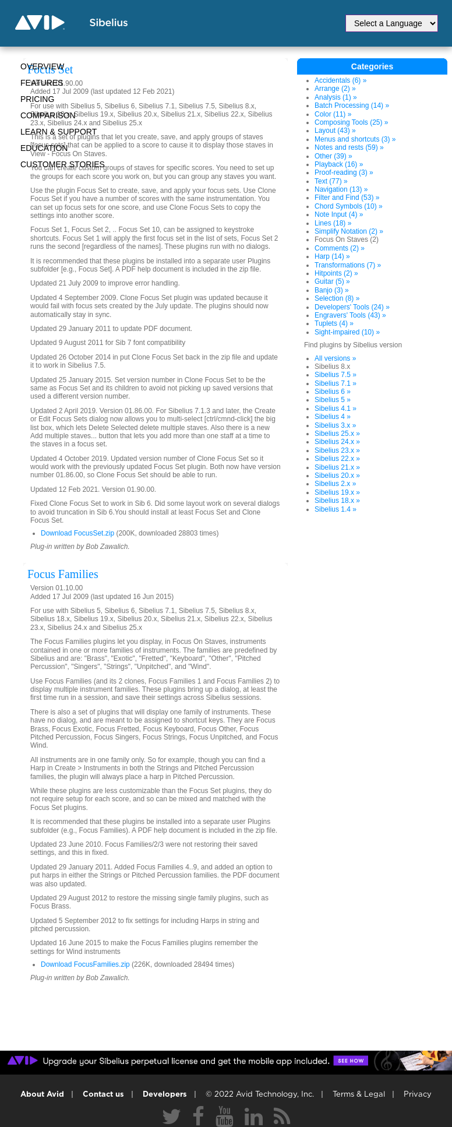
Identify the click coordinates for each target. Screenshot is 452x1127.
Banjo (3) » (332, 290)
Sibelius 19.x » (337, 492)
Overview (42, 66)
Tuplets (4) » (334, 323)
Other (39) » (333, 156)
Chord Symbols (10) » (349, 206)
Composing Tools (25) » (352, 122)
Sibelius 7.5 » (335, 375)
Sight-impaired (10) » (347, 332)
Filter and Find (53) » (347, 197)
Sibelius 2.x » (335, 484)
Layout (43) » (335, 130)
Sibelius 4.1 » (335, 408)
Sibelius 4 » (333, 417)
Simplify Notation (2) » (349, 231)
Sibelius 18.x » (337, 500)
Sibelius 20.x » (337, 475)
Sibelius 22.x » (337, 459)
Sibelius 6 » (333, 392)
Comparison (48, 115)
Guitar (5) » (332, 281)
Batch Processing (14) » (352, 105)
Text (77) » (331, 181)
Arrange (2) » (335, 88)
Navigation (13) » (341, 189)
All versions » (335, 358)
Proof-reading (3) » (344, 172)
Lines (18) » (333, 223)
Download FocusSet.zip (77, 533)
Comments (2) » (340, 248)
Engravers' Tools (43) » (350, 315)
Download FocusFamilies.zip (85, 964)
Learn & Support (58, 131)
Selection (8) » (337, 298)
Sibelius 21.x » (337, 467)
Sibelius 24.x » (337, 442)
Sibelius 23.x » (337, 450)
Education (44, 148)
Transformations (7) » (348, 265)
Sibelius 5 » (333, 400)
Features (41, 82)
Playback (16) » (339, 164)
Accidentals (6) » (340, 80)
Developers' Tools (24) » (352, 307)
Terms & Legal (359, 1094)
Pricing (37, 99)
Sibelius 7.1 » (335, 383)
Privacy (418, 1094)
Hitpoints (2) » (336, 273)
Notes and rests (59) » (349, 147)
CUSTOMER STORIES (62, 164)
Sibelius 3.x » (335, 425)
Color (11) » (333, 114)
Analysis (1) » (336, 97)
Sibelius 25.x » (337, 433)
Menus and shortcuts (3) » (355, 139)
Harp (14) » (332, 256)
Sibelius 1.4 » (335, 509)
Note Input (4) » (339, 214)
